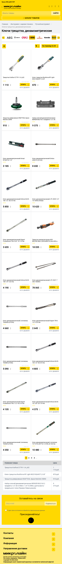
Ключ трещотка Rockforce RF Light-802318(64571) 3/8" (43, 78)
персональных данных (37, 510)
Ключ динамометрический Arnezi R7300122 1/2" (14, 159)
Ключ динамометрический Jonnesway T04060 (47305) (15, 443)
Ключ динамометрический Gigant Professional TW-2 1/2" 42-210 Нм (14, 402)
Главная (5, 24)
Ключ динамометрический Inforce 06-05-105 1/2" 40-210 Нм (45, 362)
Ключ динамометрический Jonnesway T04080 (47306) (15, 362)
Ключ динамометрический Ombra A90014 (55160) (43, 159)
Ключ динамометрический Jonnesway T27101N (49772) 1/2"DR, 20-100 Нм (44, 443)
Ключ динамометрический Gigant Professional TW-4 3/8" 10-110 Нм (14, 240)
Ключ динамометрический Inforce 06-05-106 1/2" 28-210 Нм (16, 199)
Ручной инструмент (42, 24)
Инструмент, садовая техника (22, 24)
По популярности (38, 46)
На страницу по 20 (50, 46)
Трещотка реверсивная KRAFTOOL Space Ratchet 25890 (16, 118)
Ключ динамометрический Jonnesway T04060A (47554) (15, 321)
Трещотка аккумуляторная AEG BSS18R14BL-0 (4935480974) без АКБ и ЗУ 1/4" (44, 240)
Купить (23, 84)
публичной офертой (47, 562)
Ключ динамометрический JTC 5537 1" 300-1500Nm (45, 281)
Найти (55, 13)
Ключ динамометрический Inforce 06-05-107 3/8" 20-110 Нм (45, 402)
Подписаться (51, 503)
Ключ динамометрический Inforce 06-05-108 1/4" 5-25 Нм (16, 281)
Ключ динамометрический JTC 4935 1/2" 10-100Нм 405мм (45, 199)
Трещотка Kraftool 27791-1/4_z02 (13, 77)
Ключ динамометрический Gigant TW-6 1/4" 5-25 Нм (45, 321)
